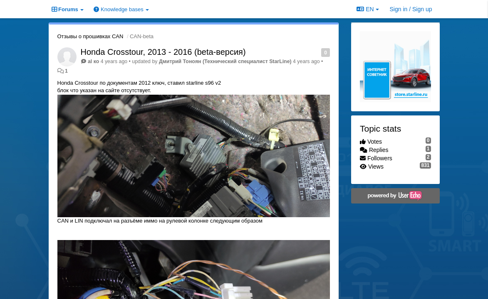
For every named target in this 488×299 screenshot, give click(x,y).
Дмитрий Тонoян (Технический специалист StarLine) (225, 61)
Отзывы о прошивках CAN (90, 36)
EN (368, 9)
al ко (93, 61)
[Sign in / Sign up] (411, 9)
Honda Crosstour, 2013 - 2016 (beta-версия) (163, 51)
